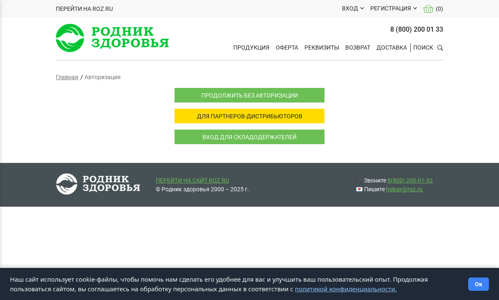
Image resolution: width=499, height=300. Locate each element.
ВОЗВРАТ (357, 47)
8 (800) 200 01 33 (416, 29)
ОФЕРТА (287, 47)
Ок (478, 284)
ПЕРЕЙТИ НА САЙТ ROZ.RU (192, 180)
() (433, 8)
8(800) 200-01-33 (410, 180)
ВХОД (350, 8)
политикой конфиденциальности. (346, 289)
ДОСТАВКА (392, 47)
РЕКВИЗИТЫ (321, 47)
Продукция (251, 47)
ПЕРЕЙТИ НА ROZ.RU (84, 8)
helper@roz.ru (404, 189)
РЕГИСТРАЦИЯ (390, 8)
